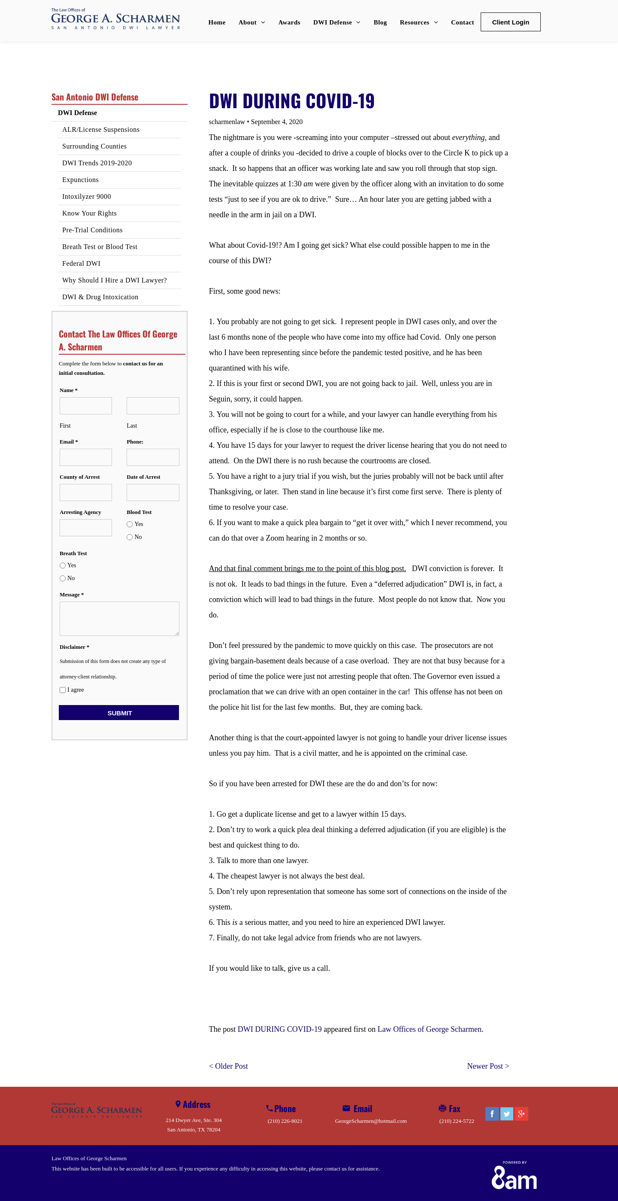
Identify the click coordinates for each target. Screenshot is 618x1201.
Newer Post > (488, 1066)
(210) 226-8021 (285, 1121)
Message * (72, 594)
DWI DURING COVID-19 (280, 1029)
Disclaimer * (74, 647)
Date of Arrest (143, 477)
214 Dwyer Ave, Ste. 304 (193, 1120)
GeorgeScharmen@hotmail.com (371, 1121)
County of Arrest (80, 477)
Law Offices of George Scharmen (430, 1029)
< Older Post (228, 1066)
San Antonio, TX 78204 (194, 1129)
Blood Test (139, 512)
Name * (69, 390)
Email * (69, 441)
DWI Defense (77, 112)
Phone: (135, 441)
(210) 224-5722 (456, 1121)
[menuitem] (217, 22)
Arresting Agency (80, 512)
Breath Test (73, 553)
